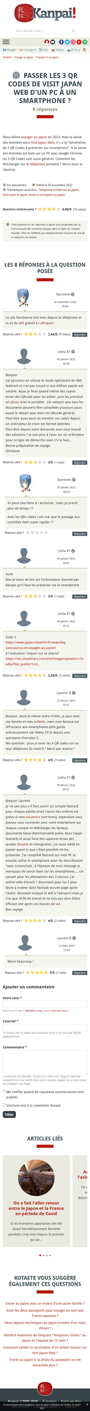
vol (57, 904)
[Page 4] (50, 1255)
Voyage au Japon (23, 57)
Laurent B (63, 693)
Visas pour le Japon (15, 195)
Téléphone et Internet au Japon (59, 190)
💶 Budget (9, 50)
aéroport (46, 323)
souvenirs (33, 817)
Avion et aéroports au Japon (47, 195)
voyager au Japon (34, 137)
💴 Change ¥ (27, 50)
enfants (39, 721)
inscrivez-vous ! (59, 1010)
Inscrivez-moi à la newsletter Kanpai (33, 1105)
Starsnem (63, 294)
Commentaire (15, 1047)
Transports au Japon (47, 57)
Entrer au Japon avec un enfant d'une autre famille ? (45, 1303)
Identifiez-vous (33, 1010)
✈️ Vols (43, 50)
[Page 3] (47, 1255)
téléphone (37, 164)
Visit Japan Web (42, 142)
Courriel (10, 1021)
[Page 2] (43, 1255)
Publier (9, 1114)
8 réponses (45, 109)
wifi (21, 323)
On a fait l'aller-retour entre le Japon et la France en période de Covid (36, 1208)
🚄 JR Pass (73, 50)
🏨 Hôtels (57, 50)
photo (14, 402)
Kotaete (7, 57)
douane (23, 844)
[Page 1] (40, 1255)
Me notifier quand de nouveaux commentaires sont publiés (45, 1094)
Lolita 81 (64, 351)
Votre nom (12, 998)
